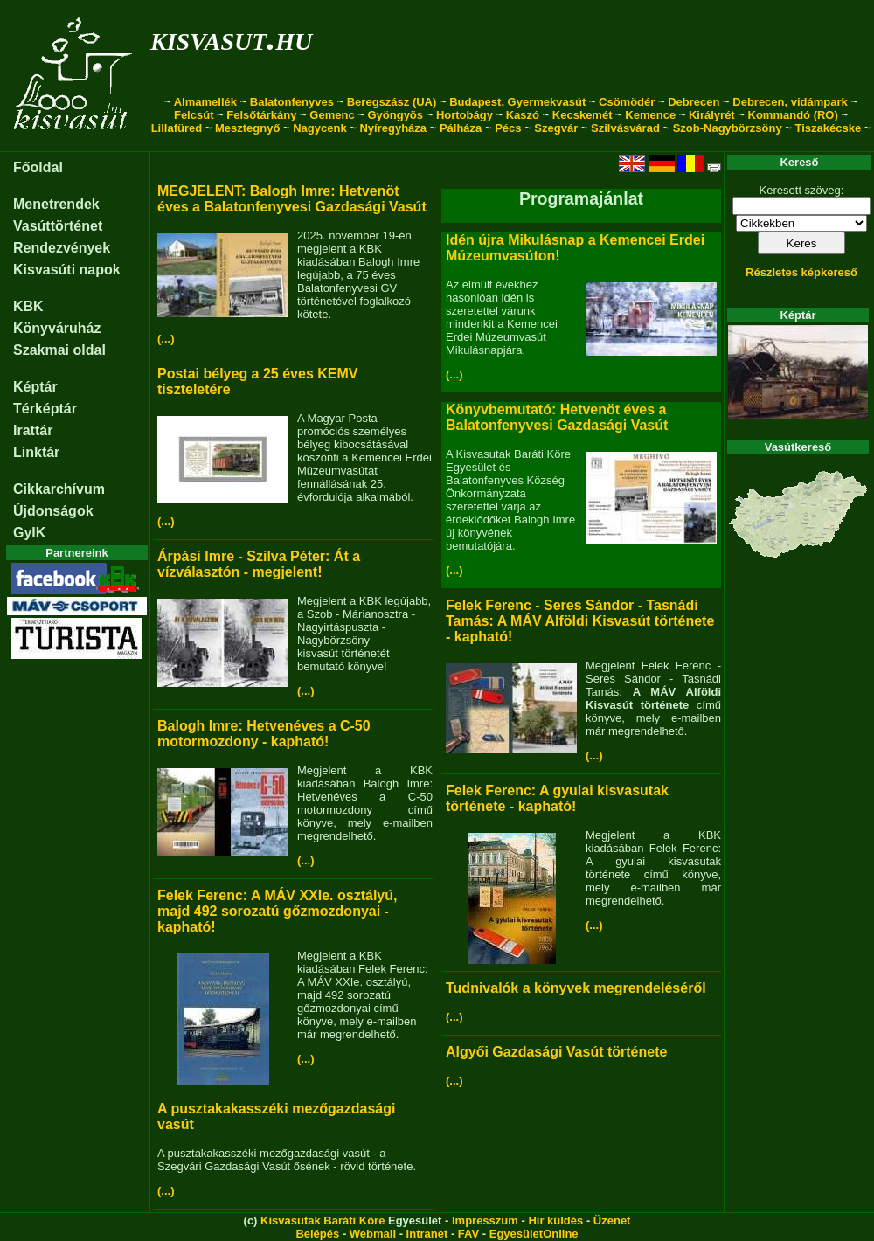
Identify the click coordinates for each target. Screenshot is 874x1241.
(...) (166, 338)
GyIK (29, 532)
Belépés (317, 1233)
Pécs (508, 128)
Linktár (36, 452)
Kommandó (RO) (793, 114)
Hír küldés (555, 1220)
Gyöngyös (395, 114)
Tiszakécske (827, 128)
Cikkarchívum (59, 489)
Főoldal (38, 167)
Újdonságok (53, 510)
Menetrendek (56, 204)
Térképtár (45, 408)
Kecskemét (582, 114)
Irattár (32, 430)
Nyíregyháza (393, 128)
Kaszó (522, 114)
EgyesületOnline (534, 1233)
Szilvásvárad (625, 128)
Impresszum (485, 1220)
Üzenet (612, 1220)
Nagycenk (319, 128)
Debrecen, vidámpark (790, 101)
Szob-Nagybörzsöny (727, 128)
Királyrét (712, 114)
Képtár (35, 386)
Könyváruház (57, 328)
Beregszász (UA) (392, 101)
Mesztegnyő (247, 128)
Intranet (427, 1233)
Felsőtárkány (261, 114)
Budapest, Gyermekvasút (517, 101)
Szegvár (556, 128)
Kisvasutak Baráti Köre (322, 1220)
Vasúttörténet (57, 225)
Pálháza (461, 128)
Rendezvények (61, 247)
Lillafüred (177, 128)
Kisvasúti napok (67, 269)
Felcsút (194, 114)
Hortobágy (464, 114)
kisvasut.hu (231, 38)
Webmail (373, 1233)
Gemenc (331, 114)
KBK (28, 306)
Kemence (650, 114)
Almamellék (205, 101)
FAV (468, 1233)
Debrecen (693, 101)
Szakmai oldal (59, 350)
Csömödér (627, 101)
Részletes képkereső (801, 272)
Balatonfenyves (292, 101)
